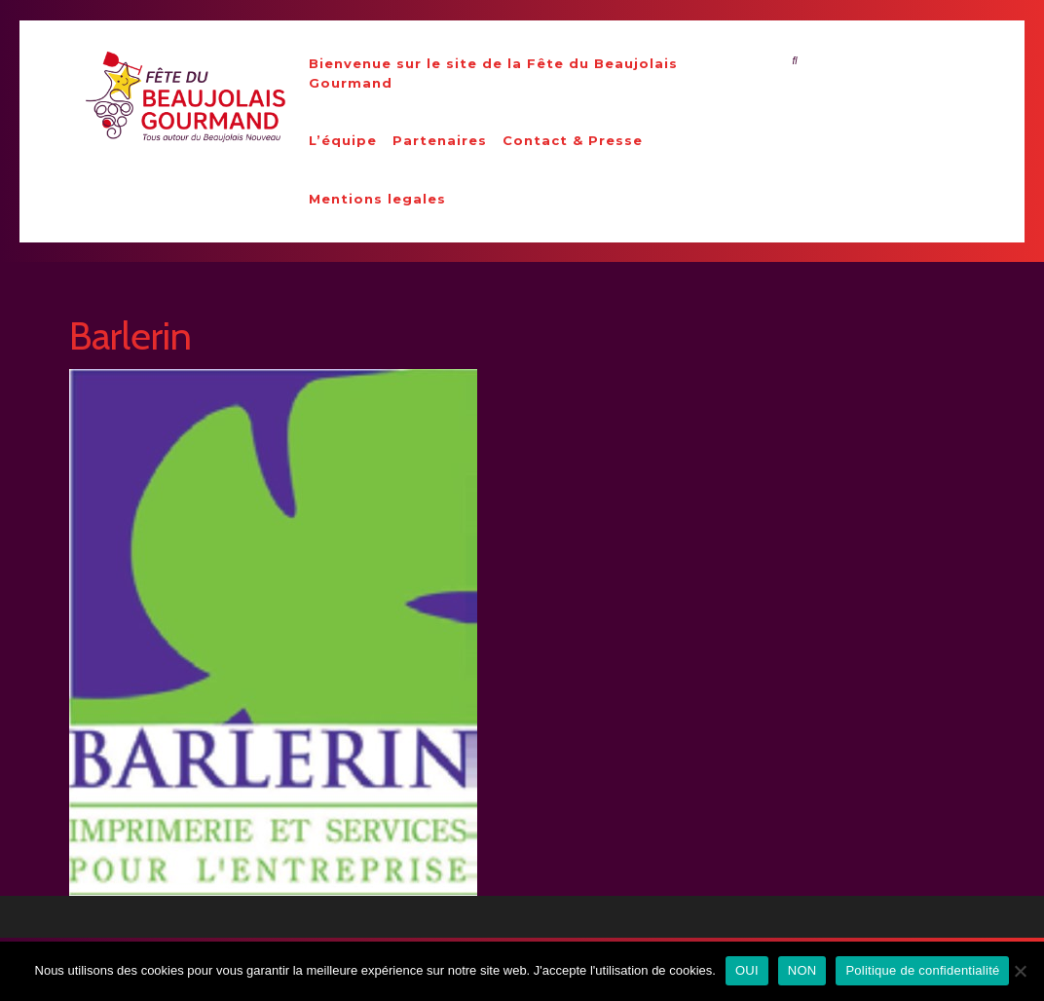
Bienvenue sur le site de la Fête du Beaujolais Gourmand (493, 73)
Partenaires (439, 140)
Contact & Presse (573, 140)
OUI (747, 970)
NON (802, 970)
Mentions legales (377, 198)
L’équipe (343, 140)
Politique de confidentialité (922, 970)
